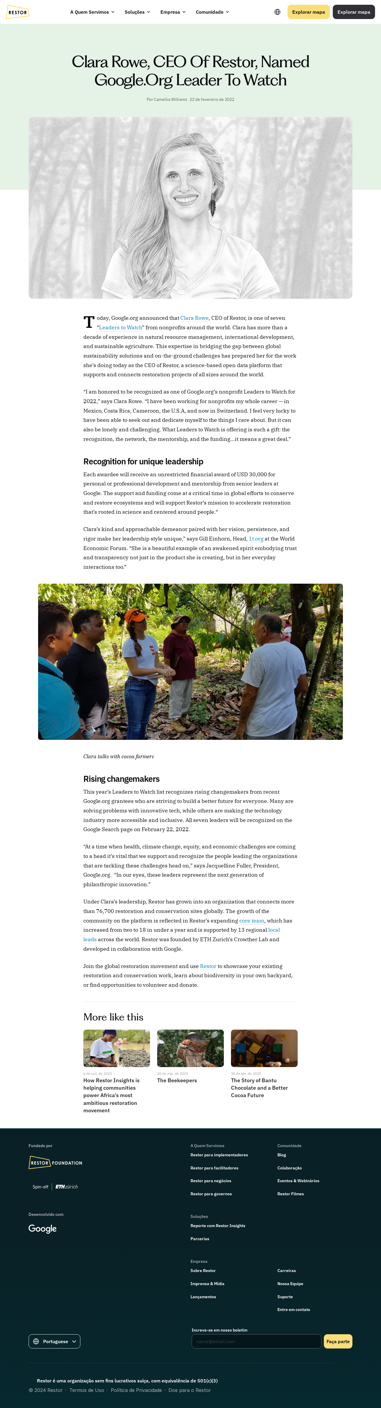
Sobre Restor (203, 1270)
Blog (281, 1155)
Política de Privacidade (136, 1390)
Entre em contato (293, 1309)
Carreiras (286, 1270)
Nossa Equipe (290, 1283)
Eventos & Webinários (298, 1180)
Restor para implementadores (219, 1155)
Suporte (285, 1296)
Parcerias (199, 1238)
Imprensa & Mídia (207, 1283)
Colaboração (289, 1168)
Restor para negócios (210, 1180)
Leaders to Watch (120, 327)
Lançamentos (203, 1296)
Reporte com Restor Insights (217, 1225)
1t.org (256, 538)
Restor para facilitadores (214, 1168)
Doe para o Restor (189, 1390)
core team (251, 920)
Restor (208, 966)
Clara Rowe (194, 317)
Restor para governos (211, 1193)
